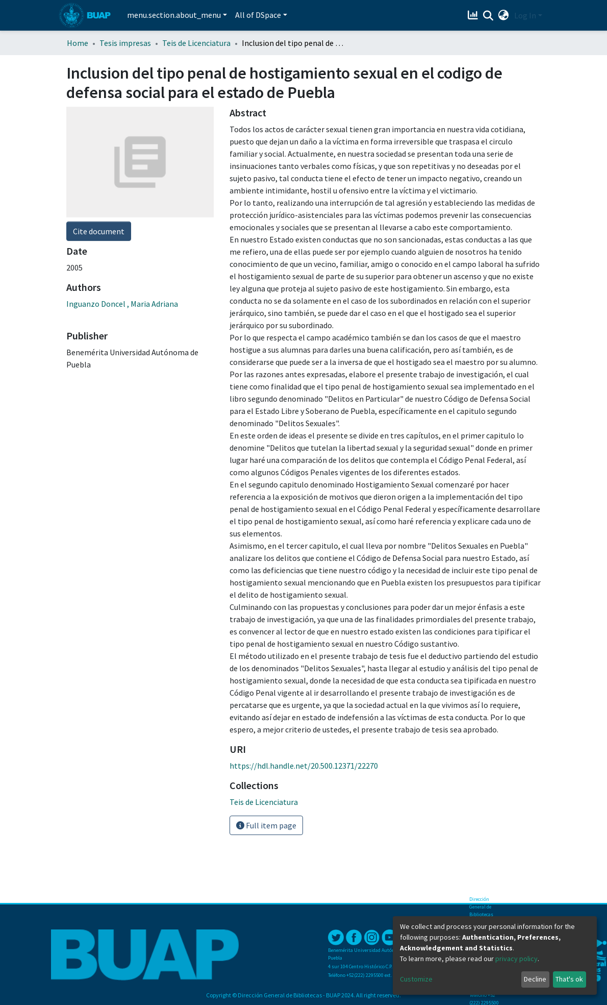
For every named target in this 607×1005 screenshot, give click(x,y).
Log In (525, 15)
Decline (535, 979)
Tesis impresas (125, 43)
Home (77, 43)
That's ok (569, 979)
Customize (416, 979)
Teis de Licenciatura (196, 43)
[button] (503, 15)
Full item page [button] (266, 825)
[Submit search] (488, 15)
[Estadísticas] (474, 15)
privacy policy (516, 958)
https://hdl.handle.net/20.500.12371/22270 (304, 766)
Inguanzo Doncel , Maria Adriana (122, 304)
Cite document (98, 231)
